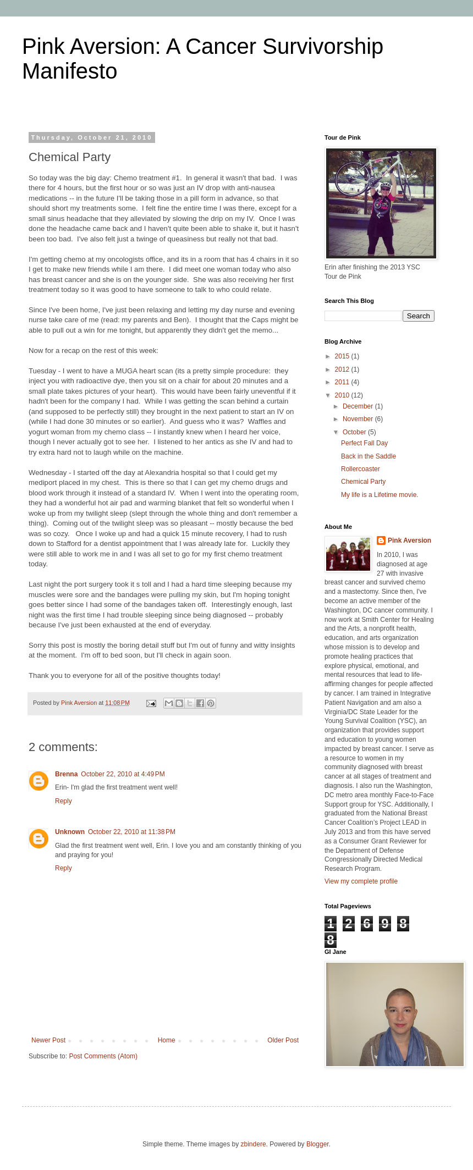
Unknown (70, 832)
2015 (343, 356)
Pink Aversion (409, 540)
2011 (343, 382)
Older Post (283, 1040)
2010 (343, 395)
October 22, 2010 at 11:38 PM (131, 832)
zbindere (253, 1144)
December (359, 406)
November (359, 419)
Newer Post (48, 1040)
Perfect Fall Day (364, 443)
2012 (343, 369)
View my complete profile (361, 881)
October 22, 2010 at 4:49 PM (122, 774)
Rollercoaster (360, 469)
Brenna (66, 774)
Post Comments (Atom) (103, 1056)
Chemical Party (363, 481)
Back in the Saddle (368, 456)
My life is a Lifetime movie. (380, 495)
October (355, 432)
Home (166, 1040)
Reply (63, 801)
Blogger (317, 1144)
